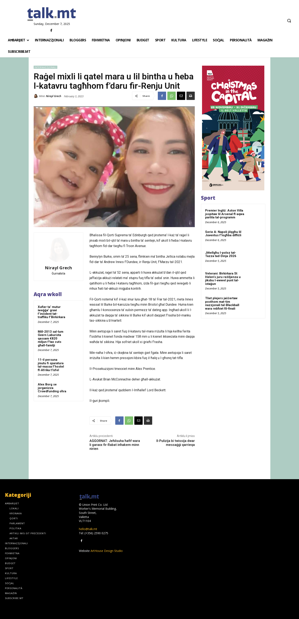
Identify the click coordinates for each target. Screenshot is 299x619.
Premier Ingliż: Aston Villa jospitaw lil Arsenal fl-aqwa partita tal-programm (224, 214)
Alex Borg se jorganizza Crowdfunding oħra (52, 388)
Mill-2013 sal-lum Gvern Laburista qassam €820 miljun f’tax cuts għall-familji (50, 338)
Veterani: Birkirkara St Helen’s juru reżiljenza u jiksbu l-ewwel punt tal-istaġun (223, 279)
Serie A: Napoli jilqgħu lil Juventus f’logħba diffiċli (223, 233)
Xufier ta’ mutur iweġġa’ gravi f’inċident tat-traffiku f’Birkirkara (51, 312)
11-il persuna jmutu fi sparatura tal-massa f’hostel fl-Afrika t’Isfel (51, 365)
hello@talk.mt (88, 529)
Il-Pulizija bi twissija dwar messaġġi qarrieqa (175, 443)
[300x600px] (233, 128)
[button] (289, 21)
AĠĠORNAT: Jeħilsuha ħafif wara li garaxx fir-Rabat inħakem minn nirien (114, 445)
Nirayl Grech (53, 96)
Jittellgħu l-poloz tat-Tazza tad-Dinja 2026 (220, 254)
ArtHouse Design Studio (107, 551)
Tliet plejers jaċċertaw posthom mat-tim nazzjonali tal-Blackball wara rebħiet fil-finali (222, 303)
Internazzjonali (45, 67)
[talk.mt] (52, 14)
